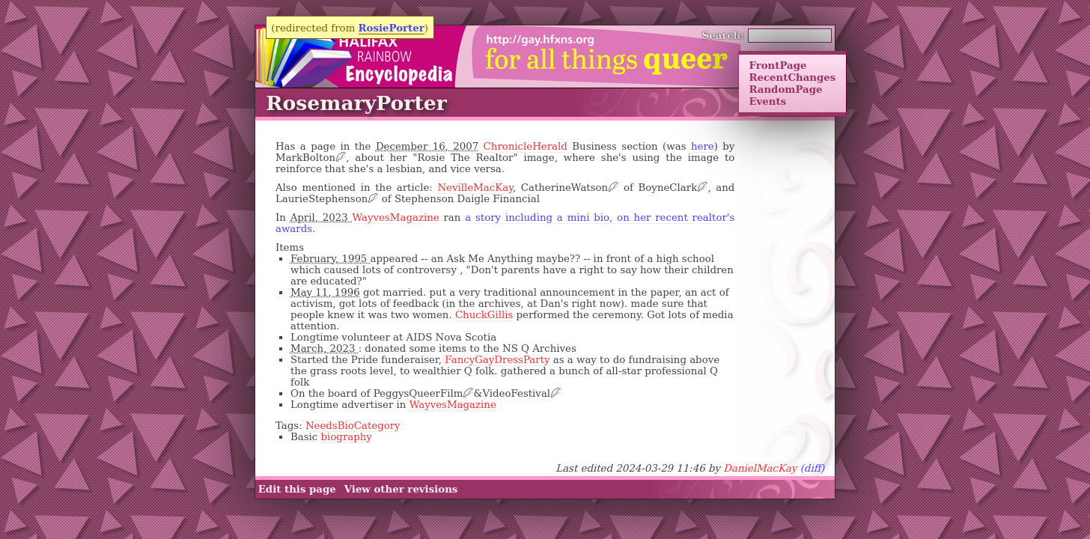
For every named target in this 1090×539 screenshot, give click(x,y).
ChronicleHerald (525, 146)
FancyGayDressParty (497, 359)
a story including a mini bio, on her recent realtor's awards (504, 223)
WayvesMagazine (396, 217)
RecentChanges (792, 77)
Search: (723, 35)
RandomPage (785, 89)
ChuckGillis (484, 314)
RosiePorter (391, 28)
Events (767, 101)
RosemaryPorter (356, 103)
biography (346, 436)
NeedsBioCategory (353, 425)
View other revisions (401, 490)
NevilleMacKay (474, 187)
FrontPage (777, 65)
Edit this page (297, 490)
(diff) (812, 468)
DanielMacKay (760, 468)
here (702, 146)
